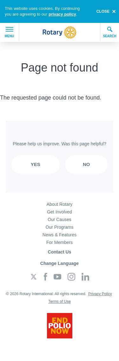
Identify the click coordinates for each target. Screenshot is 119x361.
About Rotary (60, 204)
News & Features (59, 234)
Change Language (59, 263)
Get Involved (59, 211)
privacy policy (62, 14)
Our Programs (60, 227)
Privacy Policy (100, 294)
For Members (59, 242)
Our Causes (59, 219)
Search (109, 32)
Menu (9, 32)
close (102, 11)
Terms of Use (59, 301)
